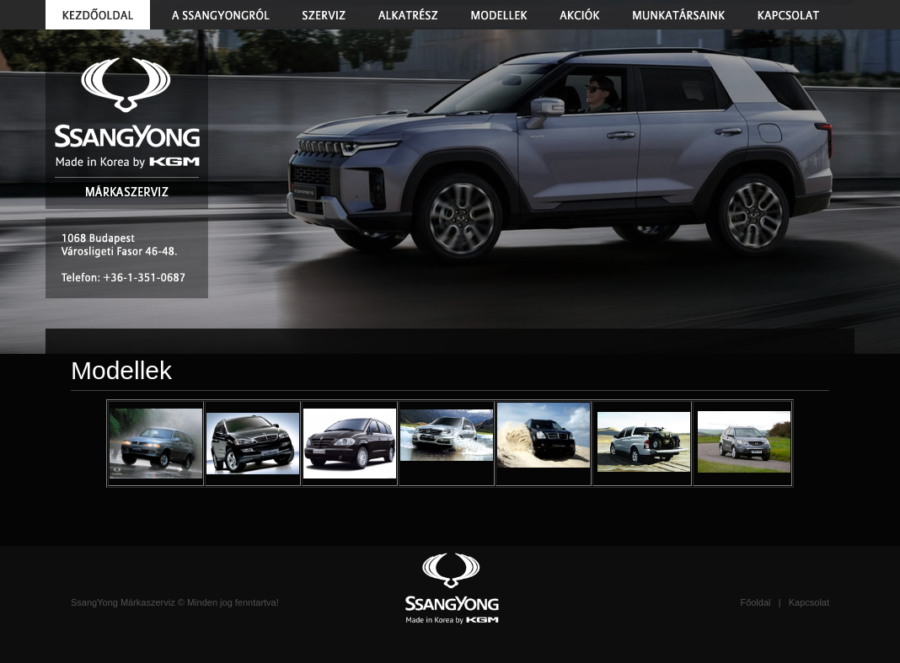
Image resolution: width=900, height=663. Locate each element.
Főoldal (755, 602)
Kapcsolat (809, 602)
